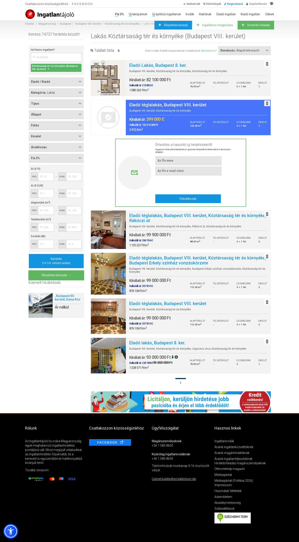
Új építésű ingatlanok (166, 14)
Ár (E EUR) (37, 185)
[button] (10, 531)
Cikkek (269, 14)
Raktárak (205, 14)
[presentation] (188, 184)
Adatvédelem (223, 497)
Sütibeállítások (224, 508)
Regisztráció (235, 3)
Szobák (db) (38, 236)
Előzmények (213, 3)
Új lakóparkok (138, 14)
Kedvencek (193, 3)
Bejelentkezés (258, 3)
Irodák (190, 14)
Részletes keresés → (56, 275)
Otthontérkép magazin (229, 469)
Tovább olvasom (37, 470)
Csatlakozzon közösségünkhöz (46, 4)
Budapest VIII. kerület (88, 23)
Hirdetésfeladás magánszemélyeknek (240, 463)
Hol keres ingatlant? (43, 49)
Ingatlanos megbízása (217, 25)
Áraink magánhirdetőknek (231, 453)
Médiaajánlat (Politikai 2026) (233, 480)
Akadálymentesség (227, 502)
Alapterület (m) (40, 202)
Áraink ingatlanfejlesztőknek (233, 459)
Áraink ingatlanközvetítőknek (233, 447)
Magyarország (47, 23)
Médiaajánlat (223, 474)
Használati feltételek (228, 491)
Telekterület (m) (41, 219)
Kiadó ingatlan (250, 14)
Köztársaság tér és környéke (122, 23)
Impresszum (223, 485)
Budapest (65, 23)
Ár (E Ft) (35, 168)
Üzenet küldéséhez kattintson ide (174, 479)
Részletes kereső (175, 25)
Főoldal (29, 23)
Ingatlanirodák (224, 441)
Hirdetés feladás (258, 25)
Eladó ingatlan (226, 14)
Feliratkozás (188, 198)
